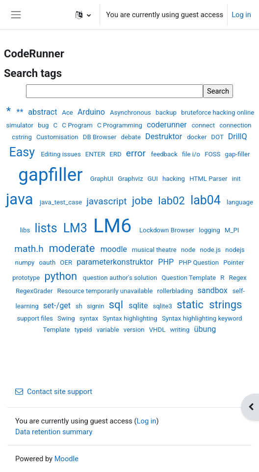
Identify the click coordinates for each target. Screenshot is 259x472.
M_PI (232, 230)
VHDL (158, 329)
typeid (84, 329)
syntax (89, 318)
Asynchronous (131, 112)
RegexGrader (35, 291)
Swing (67, 318)
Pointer (233, 262)
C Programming (120, 125)
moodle (115, 249)
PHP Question (199, 262)
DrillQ (237, 136)
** (20, 112)
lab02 (172, 201)
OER (67, 262)
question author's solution (121, 277)
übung (205, 329)
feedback (165, 154)
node (189, 249)
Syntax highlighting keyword (202, 318)
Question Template (189, 277)
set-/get (58, 305)
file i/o (192, 154)
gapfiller (52, 174)
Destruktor (164, 136)
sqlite (139, 305)
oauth (48, 262)
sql (117, 304)
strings (225, 304)
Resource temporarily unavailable (106, 291)
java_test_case (61, 202)
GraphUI (102, 178)
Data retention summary (53, 431)
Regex (238, 277)
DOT (218, 137)
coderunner (168, 124)
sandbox (214, 290)
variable (109, 329)
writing (180, 329)
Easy (23, 152)
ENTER (96, 154)
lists (47, 228)
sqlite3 (163, 306)
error (137, 153)
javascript (107, 201)
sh (80, 306)
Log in (241, 14)
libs (26, 230)
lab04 (207, 200)
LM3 (76, 228)
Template (57, 329)
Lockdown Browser (167, 230)
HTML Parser (209, 178)
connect (204, 125)
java (21, 199)
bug (44, 125)
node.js (211, 249)
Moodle (66, 458)
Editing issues (61, 154)
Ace (68, 112)
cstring (22, 137)
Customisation (58, 137)
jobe (143, 201)
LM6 (114, 225)
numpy (25, 262)
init (236, 178)
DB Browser (100, 137)
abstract (43, 112)
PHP (167, 262)
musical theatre (155, 249)
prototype (26, 277)
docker (197, 137)
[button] (83, 14)
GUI (153, 178)
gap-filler (237, 154)
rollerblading (175, 291)
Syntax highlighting (131, 318)
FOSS (213, 154)
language (240, 202)
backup (166, 112)
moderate (73, 248)
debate (132, 137)
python (62, 276)
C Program (78, 125)
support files (35, 318)
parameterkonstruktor (116, 262)
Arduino (92, 112)
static (191, 304)
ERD (116, 154)
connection (235, 125)
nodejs (234, 249)
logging (210, 230)
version (135, 329)
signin (96, 306)
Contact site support (53, 391)
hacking (174, 178)
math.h (30, 248)
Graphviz (131, 178)
